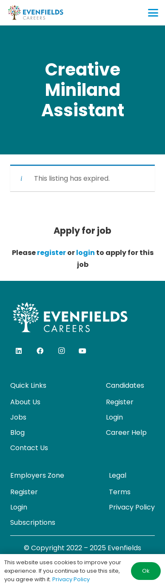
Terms (120, 492)
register (51, 253)
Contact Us (29, 448)
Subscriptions (32, 522)
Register (120, 402)
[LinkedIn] (18, 350)
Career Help (126, 432)
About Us (25, 402)
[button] (153, 13)
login (85, 253)
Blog (17, 432)
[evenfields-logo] (35, 12)
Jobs (18, 417)
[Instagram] (61, 350)
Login (114, 417)
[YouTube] (82, 350)
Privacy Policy (132, 507)
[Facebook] (39, 350)
